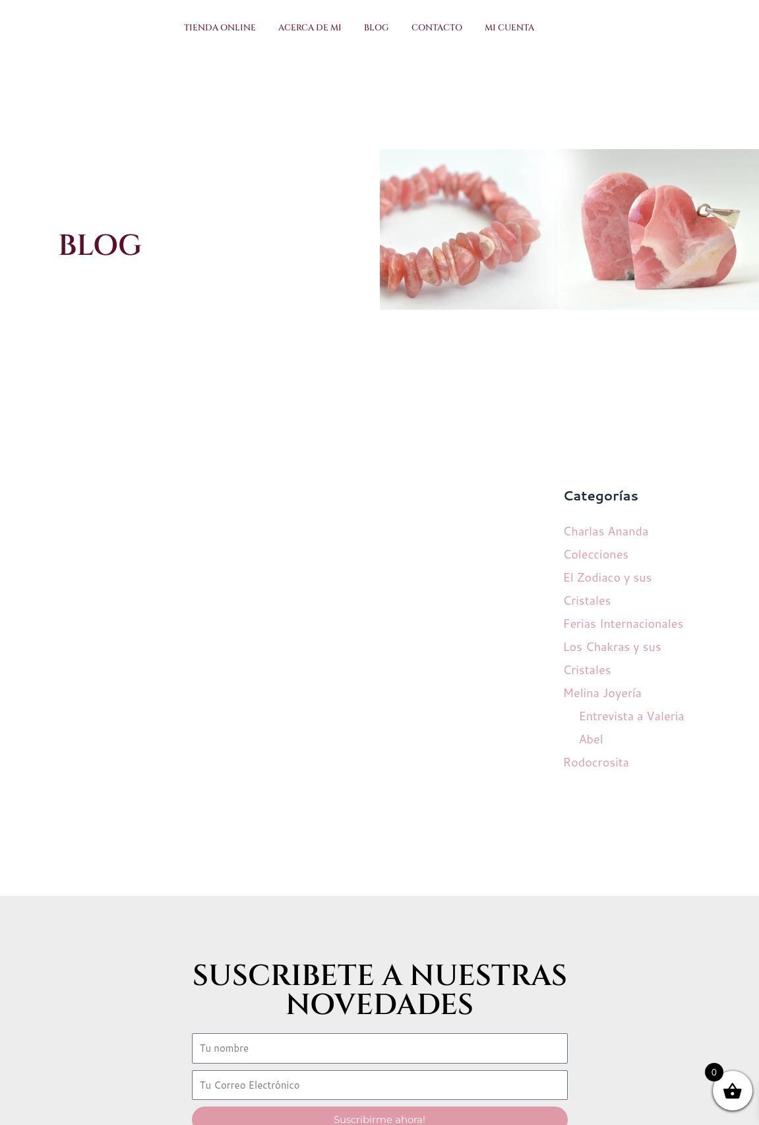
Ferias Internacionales (622, 623)
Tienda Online (220, 28)
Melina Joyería (602, 692)
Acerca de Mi (310, 28)
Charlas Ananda (605, 530)
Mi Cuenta (509, 28)
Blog (376, 28)
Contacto (436, 28)
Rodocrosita (595, 761)
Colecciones (595, 553)
